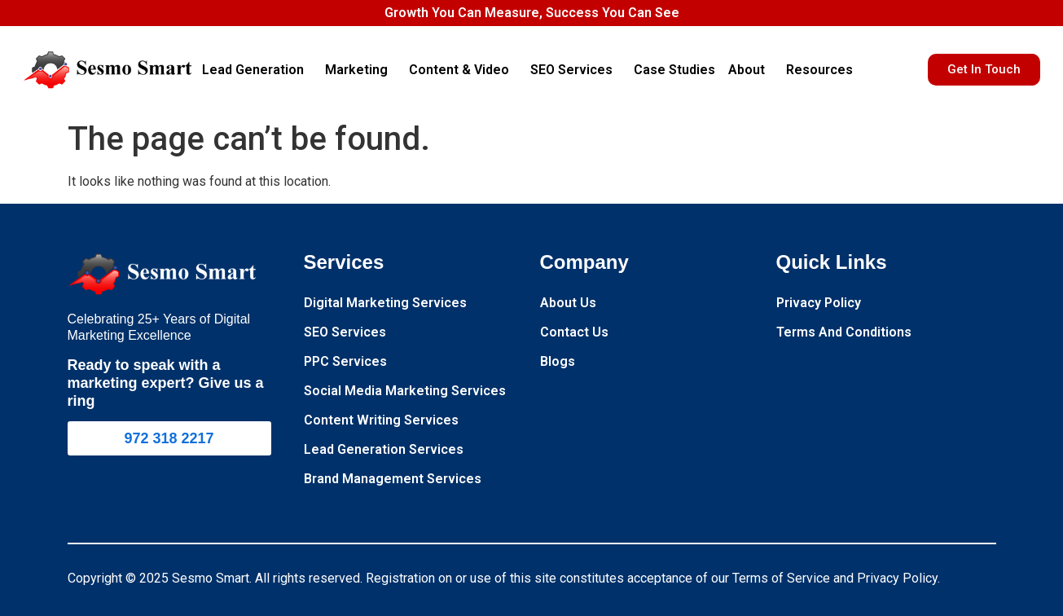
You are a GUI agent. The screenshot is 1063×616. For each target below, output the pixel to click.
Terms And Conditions (843, 332)
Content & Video (463, 70)
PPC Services (345, 361)
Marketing (360, 70)
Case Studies (674, 69)
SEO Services (575, 70)
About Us (568, 302)
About (750, 70)
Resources (823, 70)
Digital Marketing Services (385, 302)
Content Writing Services (381, 420)
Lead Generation (257, 70)
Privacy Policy (818, 302)
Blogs (557, 361)
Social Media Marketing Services (405, 390)
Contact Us (574, 332)
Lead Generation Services (383, 449)
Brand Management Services (392, 478)
